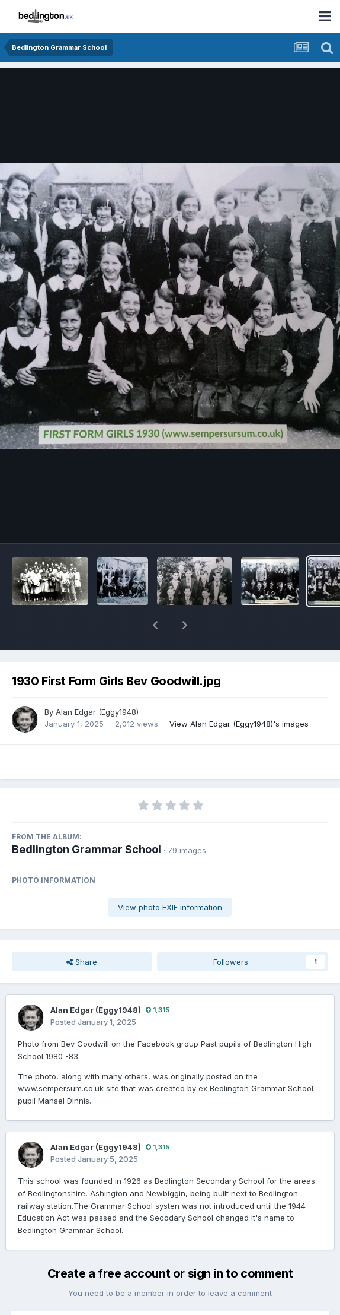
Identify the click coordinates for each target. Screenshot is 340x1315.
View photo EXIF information (170, 876)
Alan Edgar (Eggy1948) (97, 681)
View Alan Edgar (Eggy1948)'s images (239, 693)
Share (81, 931)
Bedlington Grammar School (86, 818)
